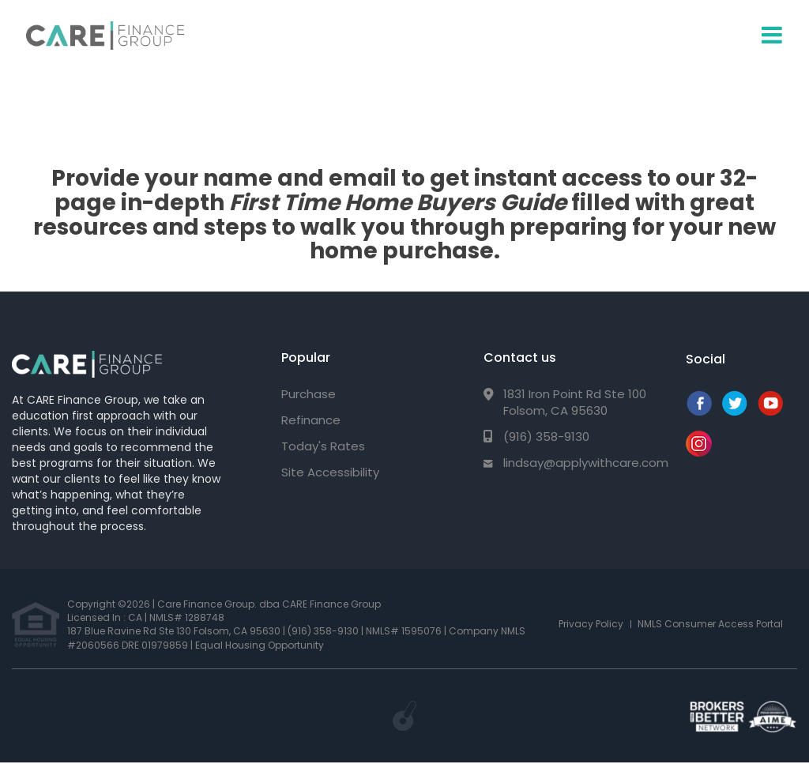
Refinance (311, 420)
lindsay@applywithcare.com (585, 462)
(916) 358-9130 (546, 436)
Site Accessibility (330, 472)
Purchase (308, 394)
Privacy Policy (591, 623)
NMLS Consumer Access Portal (710, 623)
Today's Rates (323, 446)
